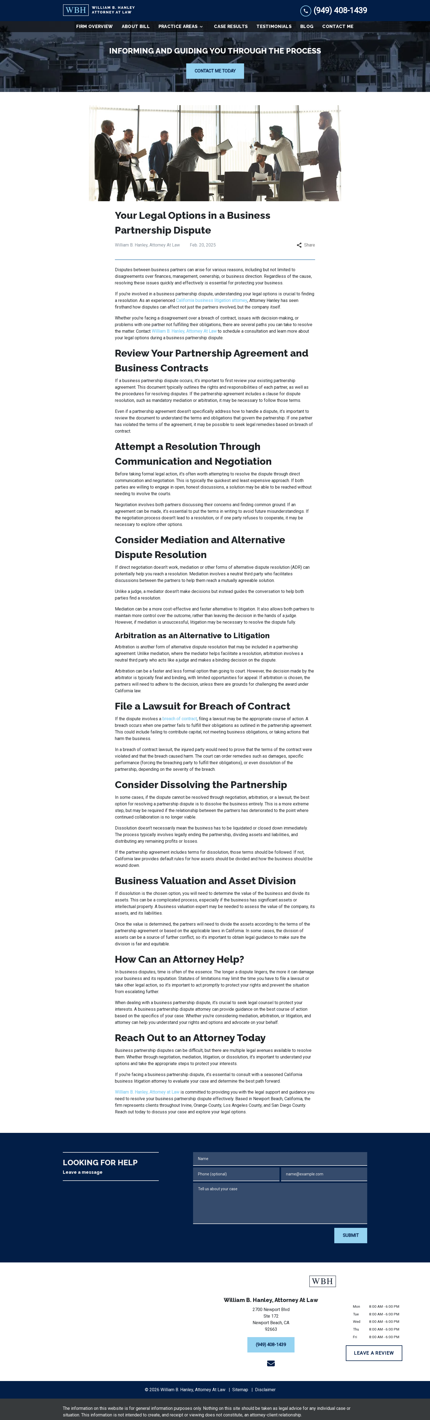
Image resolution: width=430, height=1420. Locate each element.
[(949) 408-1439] (271, 1344)
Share (306, 245)
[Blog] (307, 26)
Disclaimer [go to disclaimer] (265, 1389)
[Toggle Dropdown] (203, 26)
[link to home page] (99, 10)
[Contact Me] (338, 26)
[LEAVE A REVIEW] (374, 1353)
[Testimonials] (274, 26)
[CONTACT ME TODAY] (215, 71)
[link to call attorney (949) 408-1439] (333, 10)
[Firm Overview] (94, 26)
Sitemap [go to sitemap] (240, 1389)
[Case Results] (231, 26)
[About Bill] (136, 26)
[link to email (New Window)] (271, 1363)
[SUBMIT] (350, 1235)
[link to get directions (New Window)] (270, 1320)
